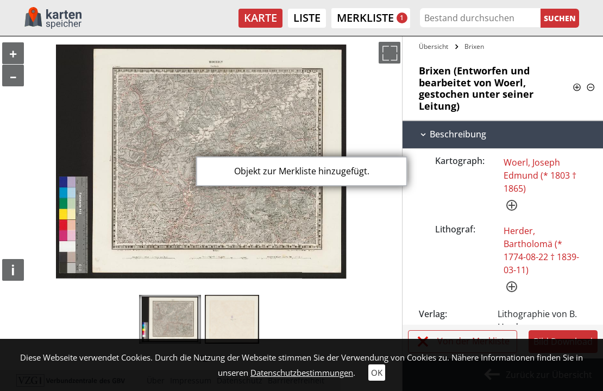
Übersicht (433, 46)
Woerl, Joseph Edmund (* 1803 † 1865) (540, 175)
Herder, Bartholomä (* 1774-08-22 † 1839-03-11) (541, 250)
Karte (260, 17)
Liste (307, 17)
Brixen (474, 46)
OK (376, 372)
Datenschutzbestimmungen (301, 372)
